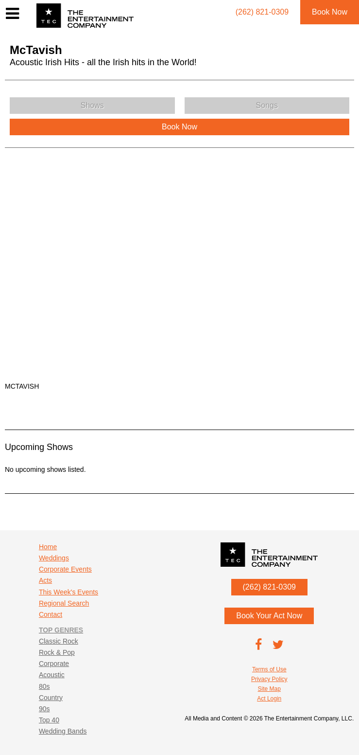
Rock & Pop (57, 652)
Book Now (329, 12)
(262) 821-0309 (269, 587)
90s (44, 709)
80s (44, 686)
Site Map (269, 688)
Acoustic (52, 675)
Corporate (54, 663)
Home (48, 547)
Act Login (269, 698)
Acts (45, 580)
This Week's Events (68, 592)
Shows (92, 105)
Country (51, 697)
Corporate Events (65, 569)
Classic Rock (58, 641)
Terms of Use (269, 669)
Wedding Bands (63, 731)
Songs (267, 105)
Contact (50, 614)
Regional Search (64, 603)
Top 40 (49, 720)
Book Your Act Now (269, 615)
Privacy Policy (269, 679)
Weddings (54, 558)
